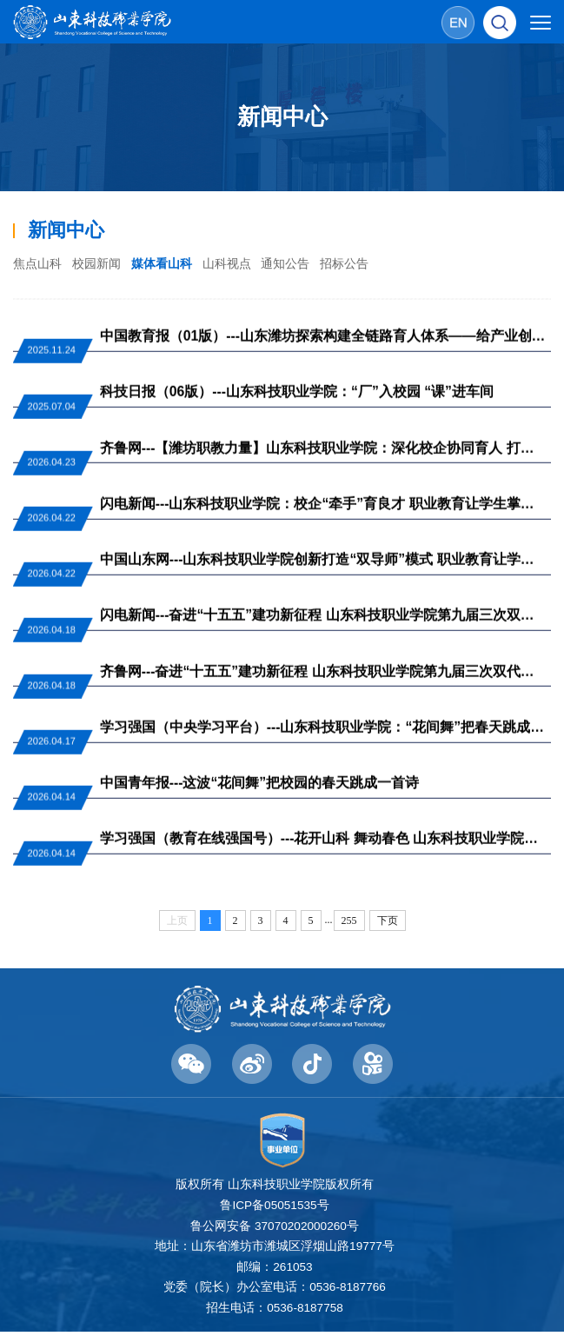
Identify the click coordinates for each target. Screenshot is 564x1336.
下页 (387, 925)
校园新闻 (102, 263)
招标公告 (368, 263)
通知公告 (305, 263)
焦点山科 (39, 263)
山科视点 (242, 263)
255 (349, 925)
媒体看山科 (172, 263)
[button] (499, 21)
